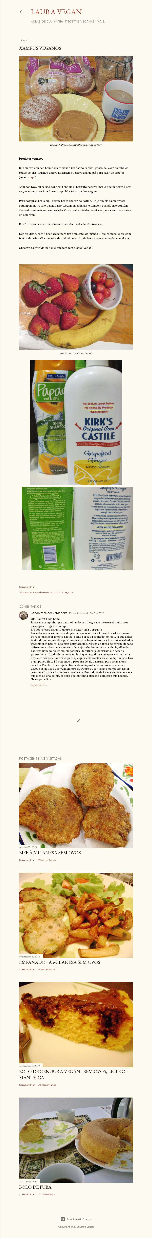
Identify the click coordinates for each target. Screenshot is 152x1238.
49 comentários (47, 859)
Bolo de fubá (35, 1187)
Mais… (101, 21)
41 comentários (46, 1194)
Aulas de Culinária (47, 21)
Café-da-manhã (42, 592)
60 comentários (47, 1084)
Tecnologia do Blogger (76, 1219)
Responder (39, 685)
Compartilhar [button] (27, 586)
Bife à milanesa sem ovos (50, 853)
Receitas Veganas (80, 21)
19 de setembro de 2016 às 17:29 (86, 613)
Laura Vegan (56, 11)
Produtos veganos (63, 592)
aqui (32, 177)
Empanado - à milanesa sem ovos (59, 962)
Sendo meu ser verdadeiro (49, 613)
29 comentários (46, 969)
